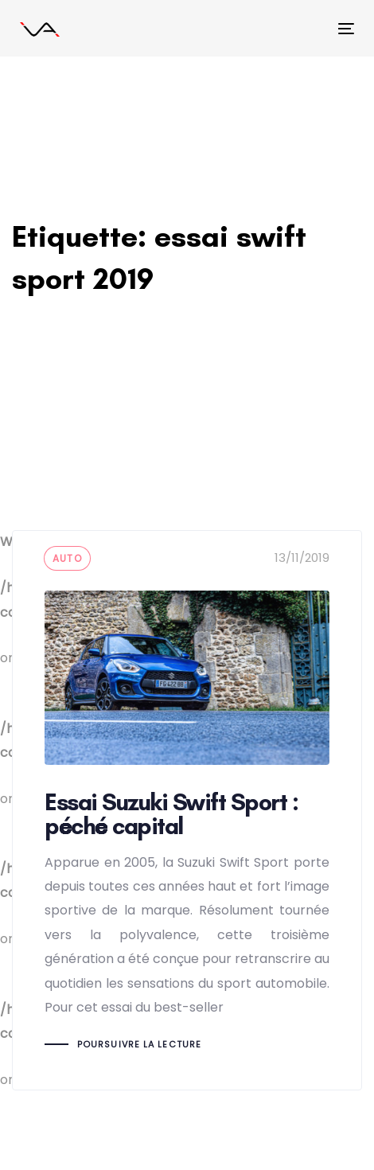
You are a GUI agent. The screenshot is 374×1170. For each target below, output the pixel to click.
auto (67, 558)
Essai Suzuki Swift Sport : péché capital (187, 810)
